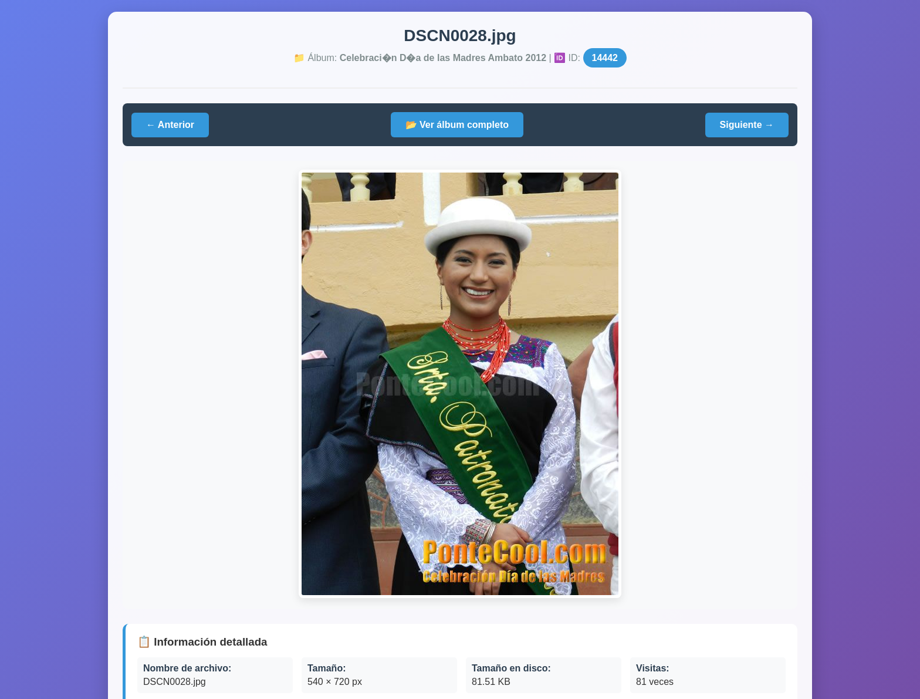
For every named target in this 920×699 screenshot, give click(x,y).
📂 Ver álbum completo (457, 125)
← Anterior (170, 125)
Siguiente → (747, 125)
